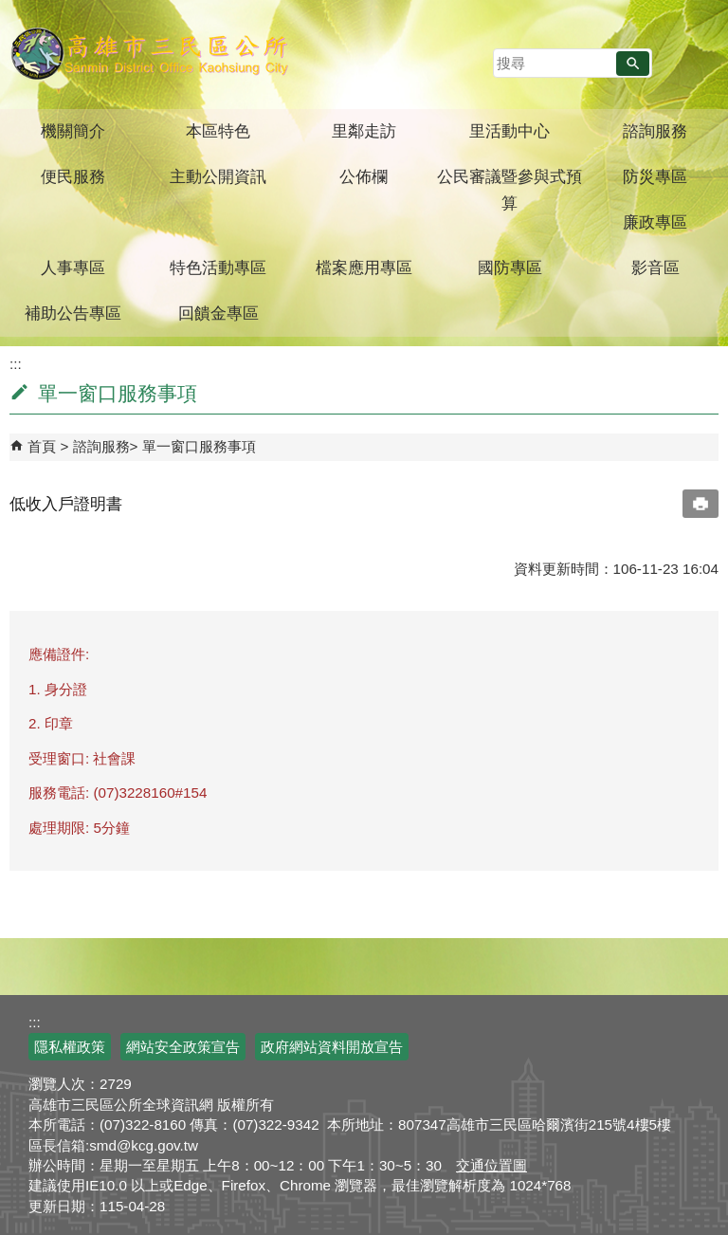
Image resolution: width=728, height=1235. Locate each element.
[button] (632, 63)
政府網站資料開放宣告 (332, 1047)
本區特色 (218, 131)
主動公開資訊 (218, 177)
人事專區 (73, 268)
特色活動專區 (218, 268)
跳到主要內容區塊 (9, 9)
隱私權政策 (69, 1047)
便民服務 (73, 177)
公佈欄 (363, 177)
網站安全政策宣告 (183, 1047)
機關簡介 (73, 131)
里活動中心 (509, 131)
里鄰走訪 (364, 131)
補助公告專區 (73, 313)
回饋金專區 (218, 313)
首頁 (41, 446)
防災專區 (655, 177)
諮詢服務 (655, 131)
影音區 (655, 268)
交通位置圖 (491, 1165)
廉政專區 (655, 222)
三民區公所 (149, 52)
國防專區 (510, 268)
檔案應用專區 (364, 268)
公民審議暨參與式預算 (509, 190)
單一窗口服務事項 (199, 446)
